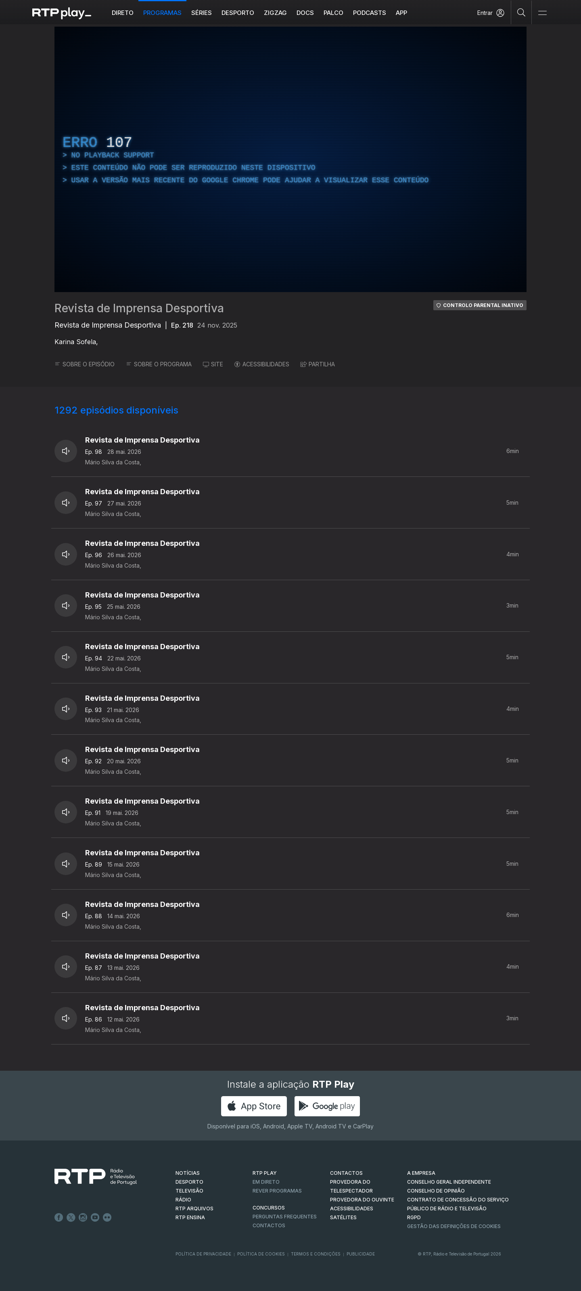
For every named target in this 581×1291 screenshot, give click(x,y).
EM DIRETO (266, 1182)
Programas (162, 13)
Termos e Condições (316, 1253)
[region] (290, 159)
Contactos (269, 1225)
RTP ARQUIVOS (194, 1208)
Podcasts (369, 13)
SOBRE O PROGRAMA (159, 364)
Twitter (71, 1217)
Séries (201, 13)
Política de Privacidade (203, 1253)
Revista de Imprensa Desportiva (139, 308)
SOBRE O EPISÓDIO (84, 364)
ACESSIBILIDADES (261, 364)
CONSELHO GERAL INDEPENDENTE (449, 1182)
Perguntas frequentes (285, 1217)
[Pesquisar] (521, 12)
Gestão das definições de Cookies (454, 1226)
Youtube (95, 1217)
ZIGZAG (275, 13)
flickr (107, 1217)
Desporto (238, 13)
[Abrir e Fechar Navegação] (542, 13)
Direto (123, 13)
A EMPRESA (421, 1173)
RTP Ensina (190, 1217)
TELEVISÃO (189, 1191)
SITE (213, 364)
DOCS (305, 13)
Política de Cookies (261, 1253)
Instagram (83, 1217)
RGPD (414, 1217)
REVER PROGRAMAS (277, 1191)
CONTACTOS (346, 1173)
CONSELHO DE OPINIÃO (436, 1191)
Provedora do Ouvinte (362, 1200)
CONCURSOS (269, 1208)
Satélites (343, 1217)
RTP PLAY (265, 1173)
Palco (333, 13)
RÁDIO (183, 1200)
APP (401, 13)
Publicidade (361, 1253)
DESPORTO (189, 1182)
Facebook (58, 1217)
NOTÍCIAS (188, 1173)
